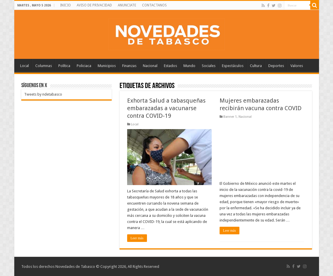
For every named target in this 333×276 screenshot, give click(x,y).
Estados (170, 66)
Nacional (150, 66)
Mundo (189, 66)
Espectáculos (232, 66)
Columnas (43, 66)
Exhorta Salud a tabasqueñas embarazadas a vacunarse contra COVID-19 (166, 108)
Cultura (256, 66)
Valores (296, 66)
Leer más (137, 238)
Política (64, 66)
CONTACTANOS (154, 5)
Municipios (107, 66)
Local (24, 66)
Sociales (208, 66)
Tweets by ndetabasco (43, 94)
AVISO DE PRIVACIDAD (94, 5)
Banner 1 (230, 117)
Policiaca (84, 66)
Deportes (276, 66)
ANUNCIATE (127, 5)
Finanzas (129, 66)
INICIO (65, 5)
